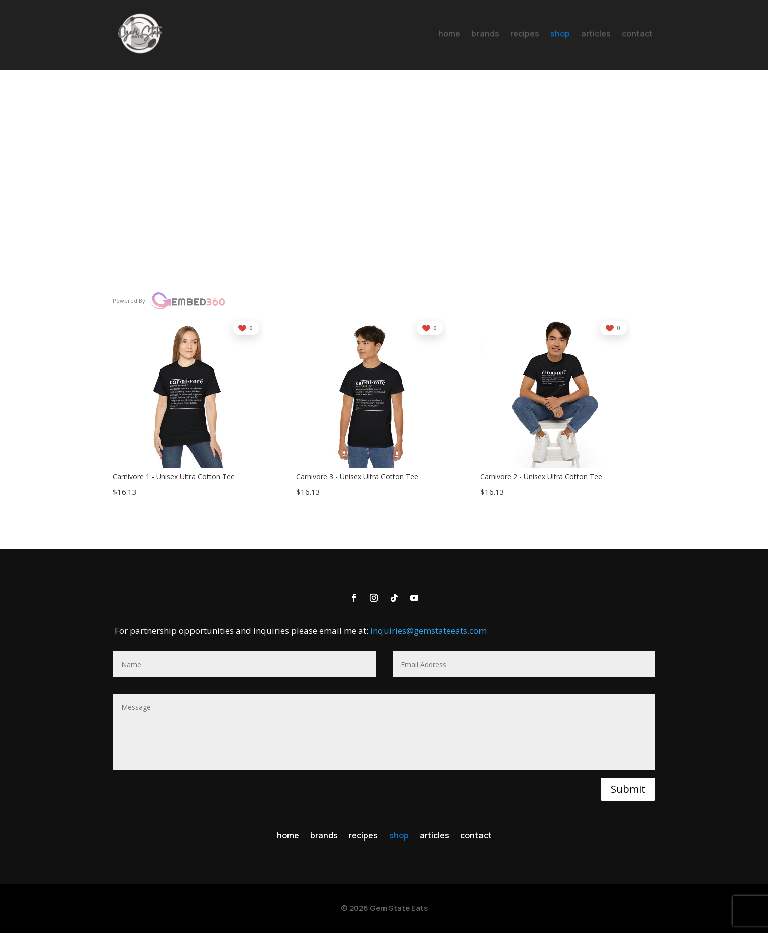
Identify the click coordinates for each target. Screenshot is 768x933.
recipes (363, 836)
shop (399, 836)
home (288, 836)
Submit (628, 789)
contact (476, 836)
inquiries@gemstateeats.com (428, 630)
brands (324, 836)
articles (434, 836)
